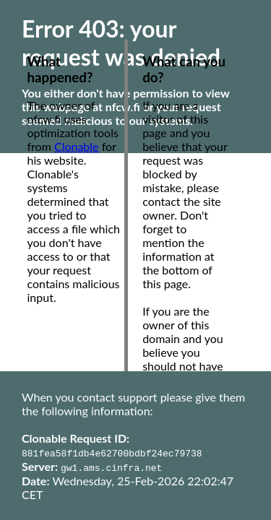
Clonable (76, 146)
